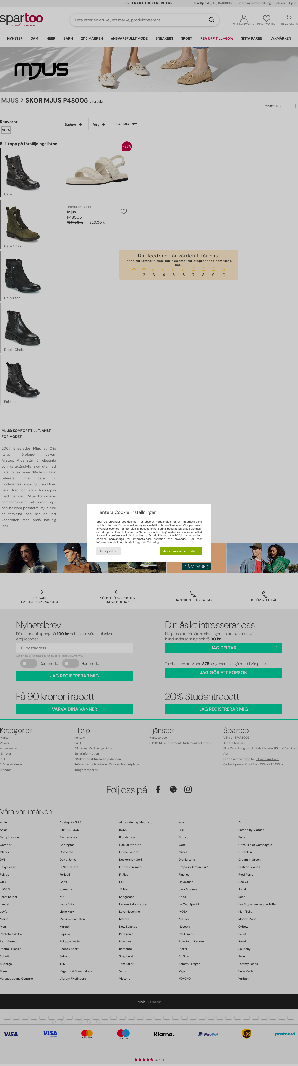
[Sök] (212, 20)
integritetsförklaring (146, 542)
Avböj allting (108, 551)
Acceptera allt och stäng (180, 551)
